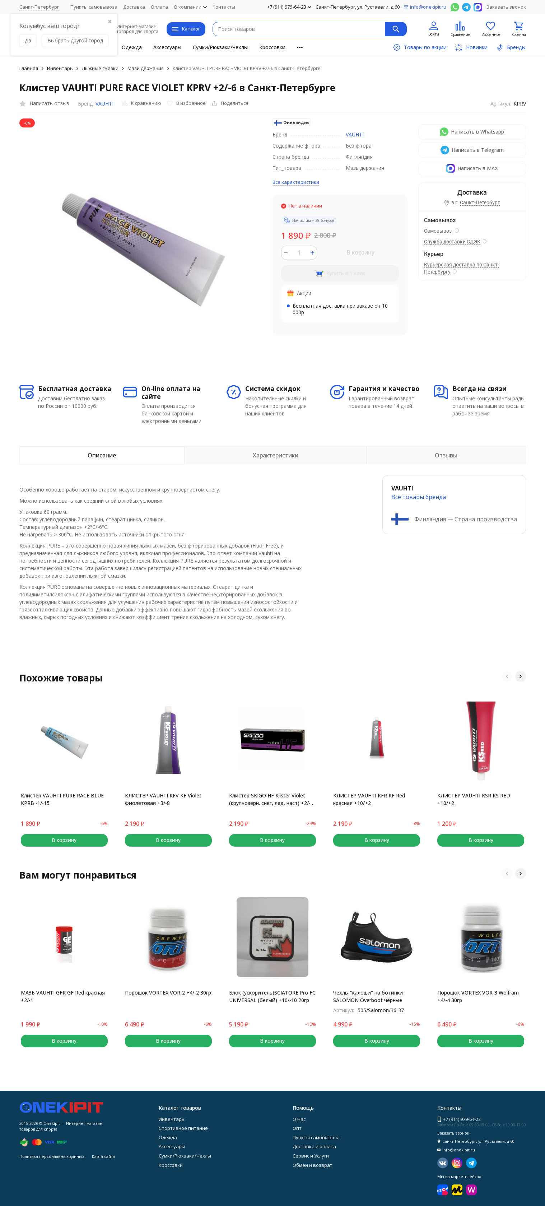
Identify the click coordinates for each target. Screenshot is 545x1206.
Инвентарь (60, 68)
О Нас (299, 1119)
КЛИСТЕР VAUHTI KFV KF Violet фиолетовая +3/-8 (163, 799)
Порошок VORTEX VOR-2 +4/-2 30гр (168, 992)
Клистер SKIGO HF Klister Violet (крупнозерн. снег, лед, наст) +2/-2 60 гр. (271, 799)
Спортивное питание (183, 1128)
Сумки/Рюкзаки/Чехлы (220, 47)
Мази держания (145, 68)
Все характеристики (295, 182)
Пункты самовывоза (93, 7)
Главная (28, 68)
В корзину (360, 252)
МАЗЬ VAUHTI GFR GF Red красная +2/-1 (63, 996)
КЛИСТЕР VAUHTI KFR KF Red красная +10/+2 (369, 799)
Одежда (132, 47)
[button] (507, 676)
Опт (297, 1128)
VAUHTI (104, 103)
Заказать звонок (506, 7)
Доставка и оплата (314, 1146)
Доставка (134, 7)
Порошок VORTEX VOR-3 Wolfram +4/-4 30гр (478, 996)
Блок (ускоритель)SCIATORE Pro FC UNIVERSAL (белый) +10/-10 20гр (272, 996)
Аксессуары (167, 47)
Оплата (159, 7)
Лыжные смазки (100, 68)
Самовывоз (438, 231)
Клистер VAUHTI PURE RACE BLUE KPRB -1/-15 (62, 799)
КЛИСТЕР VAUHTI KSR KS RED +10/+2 (473, 799)
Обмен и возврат (312, 1165)
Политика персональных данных (51, 1156)
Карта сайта (103, 1156)
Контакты (224, 7)
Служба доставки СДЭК (452, 242)
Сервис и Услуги (311, 1156)
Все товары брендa (418, 497)
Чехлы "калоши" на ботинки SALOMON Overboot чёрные (368, 996)
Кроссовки (272, 47)
